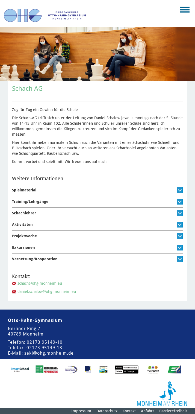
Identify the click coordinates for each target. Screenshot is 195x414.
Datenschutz (106, 411)
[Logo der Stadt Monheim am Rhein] (162, 393)
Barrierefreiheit (173, 411)
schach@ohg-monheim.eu (39, 283)
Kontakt (129, 411)
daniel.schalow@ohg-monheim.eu (46, 291)
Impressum (81, 411)
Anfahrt (147, 411)
